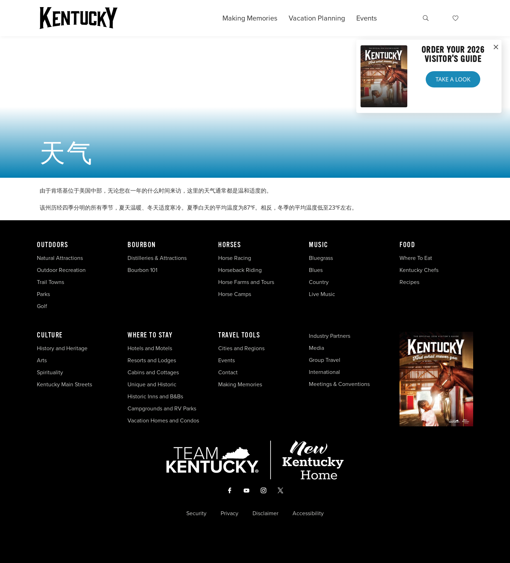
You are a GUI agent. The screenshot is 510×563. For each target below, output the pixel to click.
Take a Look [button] (453, 79)
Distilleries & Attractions (157, 258)
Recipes (410, 282)
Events (366, 18)
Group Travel (324, 360)
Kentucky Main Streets (64, 384)
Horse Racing (234, 258)
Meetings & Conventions (339, 384)
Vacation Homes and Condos (163, 420)
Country (319, 282)
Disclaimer (265, 513)
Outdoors (52, 245)
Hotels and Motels (150, 348)
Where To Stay (150, 335)
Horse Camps (234, 294)
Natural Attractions (60, 258)
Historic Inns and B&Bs (155, 396)
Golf (42, 306)
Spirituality (50, 372)
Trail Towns (50, 282)
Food (407, 245)
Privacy (229, 513)
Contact (228, 372)
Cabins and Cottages (153, 372)
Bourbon (142, 245)
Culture (50, 335)
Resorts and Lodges (152, 360)
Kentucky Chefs (419, 270)
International (324, 372)
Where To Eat (416, 258)
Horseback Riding (240, 270)
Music (318, 245)
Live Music (322, 294)
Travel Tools (239, 335)
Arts (42, 360)
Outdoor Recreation (61, 270)
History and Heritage (63, 348)
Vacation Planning (317, 18)
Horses (229, 245)
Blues (316, 270)
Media (316, 348)
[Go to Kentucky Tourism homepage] (79, 18)
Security (196, 513)
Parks (43, 294)
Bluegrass (321, 258)
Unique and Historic (152, 384)
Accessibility (308, 513)
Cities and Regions (241, 348)
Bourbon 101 (142, 270)
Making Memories (249, 18)
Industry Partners (329, 336)
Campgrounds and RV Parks (162, 408)
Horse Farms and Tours (246, 282)
